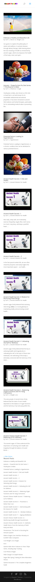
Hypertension (14, 140)
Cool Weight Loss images (11, 541)
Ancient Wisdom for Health (18, 182)
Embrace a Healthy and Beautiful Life (16, 38)
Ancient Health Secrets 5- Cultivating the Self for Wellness (16, 342)
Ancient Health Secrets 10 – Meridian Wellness (17, 512)
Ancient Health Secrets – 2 (13, 256)
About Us (13, 40)
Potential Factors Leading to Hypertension (13, 137)
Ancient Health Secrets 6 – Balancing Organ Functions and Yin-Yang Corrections (16, 391)
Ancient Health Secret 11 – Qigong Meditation (17, 515)
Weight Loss (20, 40)
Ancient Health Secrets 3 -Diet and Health (15, 179)
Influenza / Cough (15, 89)
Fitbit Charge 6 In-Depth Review (13, 554)
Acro (5, 543)
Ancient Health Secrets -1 (12, 214)
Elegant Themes (17, 577)
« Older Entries (8, 456)
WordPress (17, 579)
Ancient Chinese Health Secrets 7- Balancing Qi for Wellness (15, 436)
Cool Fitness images (10, 552)
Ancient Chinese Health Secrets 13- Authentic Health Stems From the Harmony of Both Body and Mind (17, 525)
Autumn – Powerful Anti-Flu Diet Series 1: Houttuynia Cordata (17, 86)
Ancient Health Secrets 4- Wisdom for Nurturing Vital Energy (17, 298)
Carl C (7, 40)
